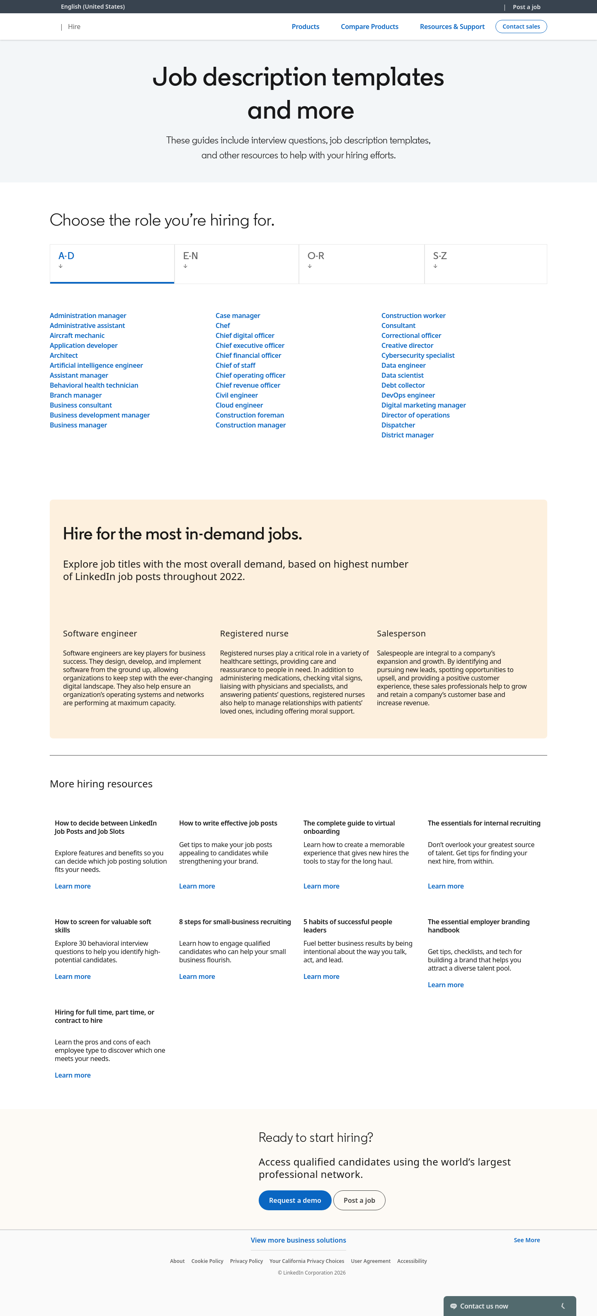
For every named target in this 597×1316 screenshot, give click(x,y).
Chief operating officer (250, 375)
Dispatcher (398, 425)
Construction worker (413, 315)
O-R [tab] (316, 256)
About (177, 1261)
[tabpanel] (298, 375)
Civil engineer (237, 395)
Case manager (238, 315)
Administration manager (88, 315)
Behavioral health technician (94, 385)
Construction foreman (250, 415)
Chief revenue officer (248, 385)
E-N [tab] (191, 256)
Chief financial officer (249, 355)
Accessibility (412, 1261)
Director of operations (415, 415)
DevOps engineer (408, 395)
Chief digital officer (245, 335)
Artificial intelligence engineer (96, 365)
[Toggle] (563, 1306)
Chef (223, 325)
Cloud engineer (239, 405)
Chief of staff (235, 365)
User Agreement (371, 1261)
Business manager (78, 425)
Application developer (84, 345)
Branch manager (76, 395)
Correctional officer (411, 335)
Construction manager (251, 425)
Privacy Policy (246, 1261)
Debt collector (403, 385)
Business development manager (100, 415)
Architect (64, 355)
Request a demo (295, 1200)
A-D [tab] (66, 256)
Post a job (527, 7)
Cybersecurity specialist (418, 355)
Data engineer (403, 365)
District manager (407, 434)
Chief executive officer (250, 345)
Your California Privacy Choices (306, 1261)
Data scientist (402, 375)
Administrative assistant (87, 325)
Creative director (407, 345)
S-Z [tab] (440, 256)
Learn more (73, 886)
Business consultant (81, 405)
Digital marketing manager (423, 405)
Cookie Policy (207, 1261)
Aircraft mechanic (77, 335)
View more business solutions (298, 1240)
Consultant (398, 325)
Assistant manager (79, 375)
